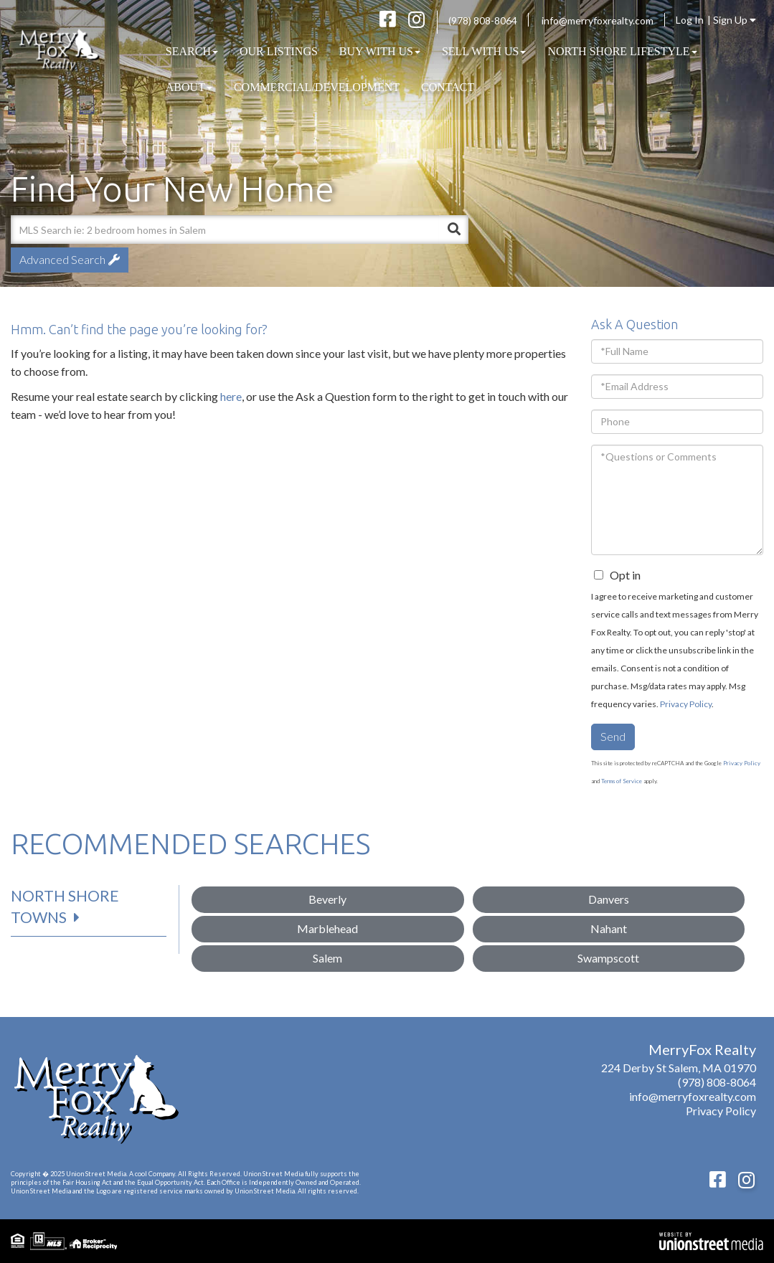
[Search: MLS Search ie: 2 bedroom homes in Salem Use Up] (225, 229)
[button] (454, 229)
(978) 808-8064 (482, 20)
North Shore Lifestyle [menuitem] (622, 51)
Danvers (608, 899)
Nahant (608, 928)
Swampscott (608, 958)
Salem (327, 958)
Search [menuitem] (192, 51)
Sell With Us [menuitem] (484, 51)
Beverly (327, 899)
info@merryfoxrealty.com (597, 20)
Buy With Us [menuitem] (379, 51)
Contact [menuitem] (447, 87)
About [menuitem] (189, 87)
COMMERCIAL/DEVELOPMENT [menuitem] (317, 87)
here (231, 396)
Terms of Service (621, 781)
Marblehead (327, 928)
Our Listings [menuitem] (279, 51)
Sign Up (734, 20)
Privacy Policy (686, 704)
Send (613, 736)
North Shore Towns (65, 906)
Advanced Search (62, 259)
